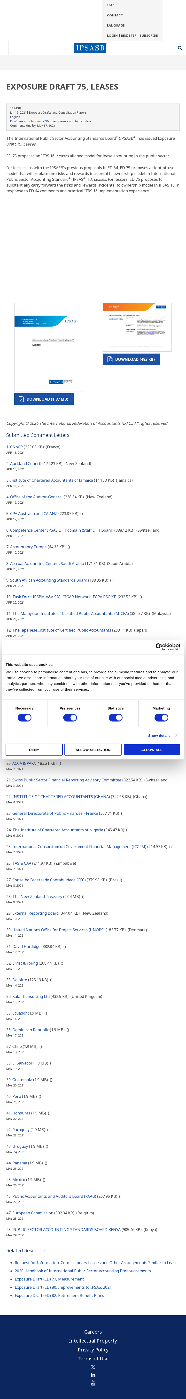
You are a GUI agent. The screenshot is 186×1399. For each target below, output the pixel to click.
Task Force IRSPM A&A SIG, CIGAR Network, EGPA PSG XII (64, 596)
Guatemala (22, 1079)
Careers (93, 1332)
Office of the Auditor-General (36, 497)
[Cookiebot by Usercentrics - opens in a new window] (159, 646)
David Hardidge (26, 946)
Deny (34, 750)
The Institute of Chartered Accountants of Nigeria (57, 830)
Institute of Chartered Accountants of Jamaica (51, 480)
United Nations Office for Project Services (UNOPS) (58, 930)
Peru (16, 1096)
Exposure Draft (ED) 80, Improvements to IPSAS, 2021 (63, 1287)
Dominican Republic (30, 1029)
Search (180, 48)
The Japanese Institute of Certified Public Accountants (61, 630)
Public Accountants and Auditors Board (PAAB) (54, 1196)
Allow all (152, 750)
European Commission (32, 1213)
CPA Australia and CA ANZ (33, 513)
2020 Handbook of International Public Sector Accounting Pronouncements (83, 1271)
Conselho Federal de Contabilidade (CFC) (49, 880)
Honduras (21, 1113)
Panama (19, 1163)
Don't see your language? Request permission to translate (50, 121)
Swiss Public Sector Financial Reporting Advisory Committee (66, 780)
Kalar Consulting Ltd (31, 996)
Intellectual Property (93, 1340)
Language (115, 25)
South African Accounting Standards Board (48, 580)
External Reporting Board (36, 913)
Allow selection (92, 750)
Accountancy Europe (28, 547)
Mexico (18, 1179)
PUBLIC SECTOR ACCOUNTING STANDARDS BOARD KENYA (66, 1229)
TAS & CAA (21, 863)
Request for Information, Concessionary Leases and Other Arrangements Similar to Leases (97, 1262)
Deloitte (19, 979)
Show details (159, 735)
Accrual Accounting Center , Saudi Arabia (47, 563)
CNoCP (16, 447)
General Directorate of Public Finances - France (55, 813)
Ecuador (19, 1013)
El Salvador (22, 1063)
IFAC (111, 5)
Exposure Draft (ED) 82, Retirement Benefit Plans (59, 1295)
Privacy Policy (93, 1349)
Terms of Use (93, 1358)
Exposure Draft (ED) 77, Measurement (49, 1279)
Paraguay (21, 1129)
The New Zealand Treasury (37, 896)
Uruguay (20, 1146)
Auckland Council (25, 463)
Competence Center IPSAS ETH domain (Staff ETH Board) (61, 530)
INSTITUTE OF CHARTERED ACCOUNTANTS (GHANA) (61, 796)
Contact (115, 15)
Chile (17, 1046)
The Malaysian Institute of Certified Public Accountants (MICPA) (70, 613)
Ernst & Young (25, 963)
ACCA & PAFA (24, 763)
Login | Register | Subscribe (132, 35)
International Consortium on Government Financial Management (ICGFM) (79, 846)
